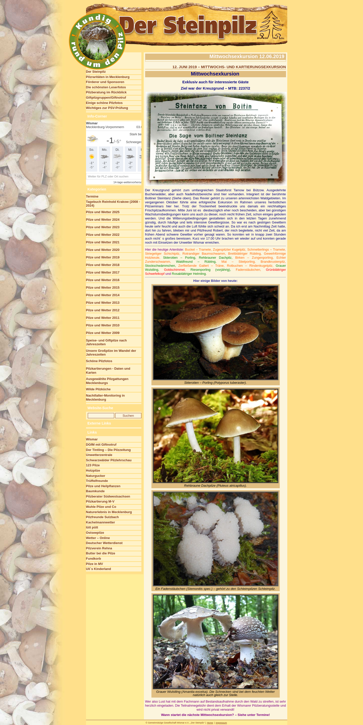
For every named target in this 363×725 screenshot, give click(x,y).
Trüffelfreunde (97, 481)
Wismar (92, 439)
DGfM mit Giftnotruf (101, 444)
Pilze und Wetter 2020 (102, 250)
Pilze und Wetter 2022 (102, 235)
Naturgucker (95, 476)
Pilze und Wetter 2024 (102, 219)
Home (210, 722)
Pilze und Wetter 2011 (102, 318)
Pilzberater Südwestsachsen (108, 496)
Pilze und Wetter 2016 (102, 280)
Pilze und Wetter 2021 (102, 242)
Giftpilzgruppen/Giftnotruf (106, 97)
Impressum (221, 722)
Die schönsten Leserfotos (106, 87)
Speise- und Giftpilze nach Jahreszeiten (106, 342)
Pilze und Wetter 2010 (102, 325)
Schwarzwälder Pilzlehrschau (109, 460)
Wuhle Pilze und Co (101, 507)
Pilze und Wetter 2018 (102, 265)
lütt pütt (92, 527)
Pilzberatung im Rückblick (106, 92)
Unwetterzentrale (99, 455)
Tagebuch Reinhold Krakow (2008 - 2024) (113, 204)
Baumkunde (95, 491)
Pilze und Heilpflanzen (103, 486)
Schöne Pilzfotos (99, 361)
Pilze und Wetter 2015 (102, 287)
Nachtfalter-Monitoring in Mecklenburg (105, 397)
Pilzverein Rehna (99, 548)
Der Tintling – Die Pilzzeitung (108, 450)
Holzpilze (93, 470)
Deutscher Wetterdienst (104, 543)
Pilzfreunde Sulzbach (102, 517)
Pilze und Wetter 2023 (102, 227)
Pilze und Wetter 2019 (102, 257)
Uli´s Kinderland (98, 569)
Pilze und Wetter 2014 (102, 295)
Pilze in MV (94, 564)
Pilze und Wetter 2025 (102, 212)
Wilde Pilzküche (98, 389)
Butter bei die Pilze (100, 553)
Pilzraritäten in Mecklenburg (108, 77)
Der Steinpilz (96, 71)
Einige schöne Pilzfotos (104, 103)
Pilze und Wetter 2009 (102, 333)
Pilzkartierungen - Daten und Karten (108, 370)
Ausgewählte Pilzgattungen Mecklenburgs (107, 381)
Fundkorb (93, 558)
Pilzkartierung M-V (100, 501)
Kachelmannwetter (100, 522)
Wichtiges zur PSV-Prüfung (107, 108)
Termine (92, 196)
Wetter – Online (98, 538)
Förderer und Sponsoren (105, 82)
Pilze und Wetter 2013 (102, 302)
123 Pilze (93, 465)
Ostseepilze (95, 533)
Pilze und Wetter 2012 (102, 310)
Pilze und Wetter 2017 (102, 272)
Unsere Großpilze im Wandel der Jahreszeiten (111, 353)
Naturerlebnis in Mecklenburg (109, 512)
